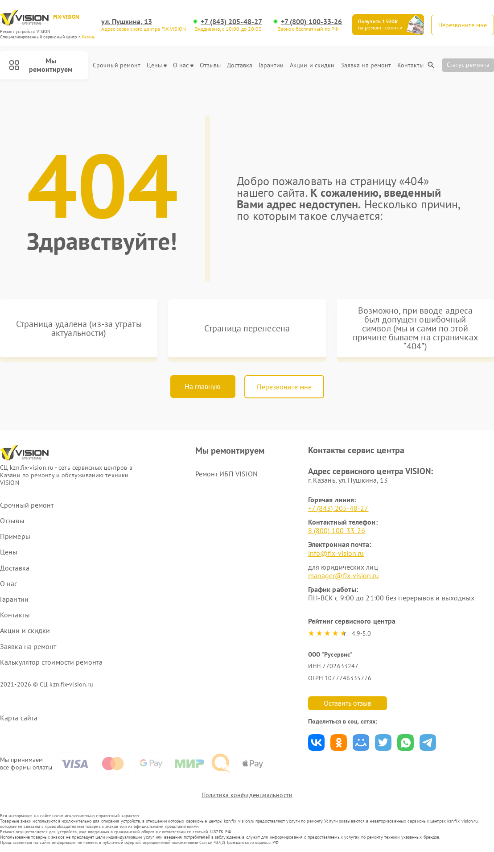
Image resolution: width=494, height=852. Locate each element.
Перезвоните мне (284, 386)
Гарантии (271, 65)
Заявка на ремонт (366, 65)
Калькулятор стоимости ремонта (51, 662)
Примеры (15, 536)
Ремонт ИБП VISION (226, 473)
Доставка (240, 65)
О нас (183, 65)
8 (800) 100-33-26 (337, 530)
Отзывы (210, 65)
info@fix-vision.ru (336, 553)
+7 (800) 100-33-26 (311, 21)
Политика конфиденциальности (247, 795)
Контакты (410, 65)
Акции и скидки (312, 65)
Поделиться (316, 742)
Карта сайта (18, 718)
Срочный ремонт (116, 65)
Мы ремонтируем (41, 65)
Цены (157, 65)
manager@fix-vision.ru (343, 575)
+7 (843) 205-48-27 (231, 21)
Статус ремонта (468, 65)
